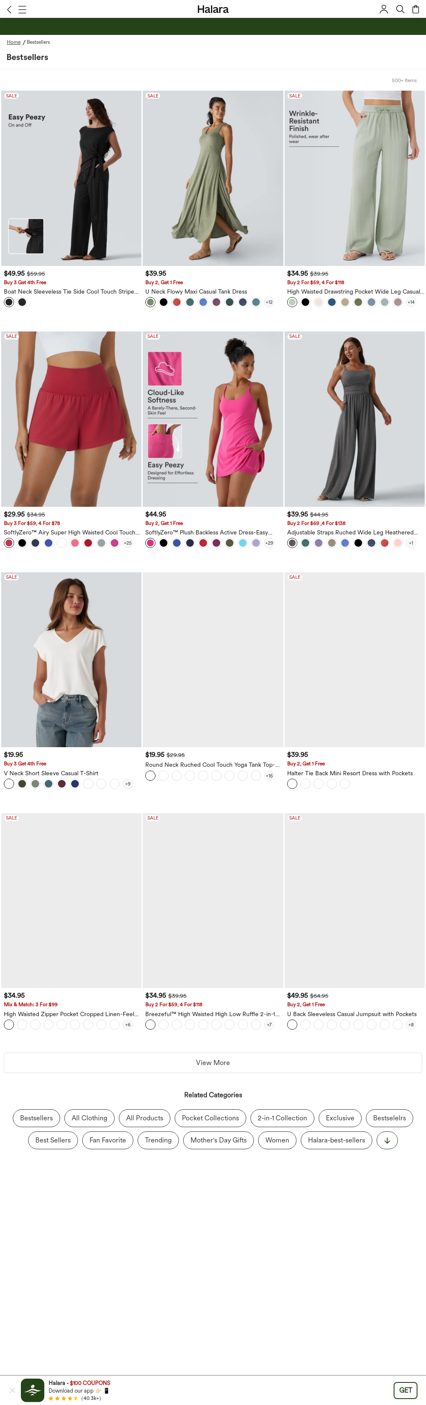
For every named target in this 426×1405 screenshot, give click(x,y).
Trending (158, 1140)
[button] (9, 9)
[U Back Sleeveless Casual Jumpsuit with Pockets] (355, 900)
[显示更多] (387, 1140)
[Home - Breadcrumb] (17, 42)
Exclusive (340, 1118)
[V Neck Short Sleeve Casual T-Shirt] (71, 660)
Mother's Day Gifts (218, 1140)
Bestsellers (36, 1118)
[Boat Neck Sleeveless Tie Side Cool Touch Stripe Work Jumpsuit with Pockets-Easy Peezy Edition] (71, 178)
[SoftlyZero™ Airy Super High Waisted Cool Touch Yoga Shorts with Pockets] (71, 419)
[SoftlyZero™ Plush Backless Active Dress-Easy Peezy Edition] (213, 419)
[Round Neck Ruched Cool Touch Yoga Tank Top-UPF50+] (213, 660)
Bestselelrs (389, 1118)
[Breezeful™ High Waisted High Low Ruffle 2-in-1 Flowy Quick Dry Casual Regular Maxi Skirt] (213, 900)
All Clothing (89, 1118)
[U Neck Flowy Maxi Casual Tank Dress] (213, 178)
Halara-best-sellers (336, 1140)
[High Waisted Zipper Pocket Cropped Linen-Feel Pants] (71, 900)
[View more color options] (269, 302)
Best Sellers (53, 1140)
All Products (144, 1118)
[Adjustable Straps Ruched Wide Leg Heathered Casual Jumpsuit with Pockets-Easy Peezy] (355, 419)
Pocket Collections (210, 1118)
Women (277, 1140)
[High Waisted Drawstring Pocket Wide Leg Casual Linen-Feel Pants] (355, 178)
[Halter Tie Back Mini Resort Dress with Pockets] (355, 660)
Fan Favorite (107, 1140)
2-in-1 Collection (282, 1118)
